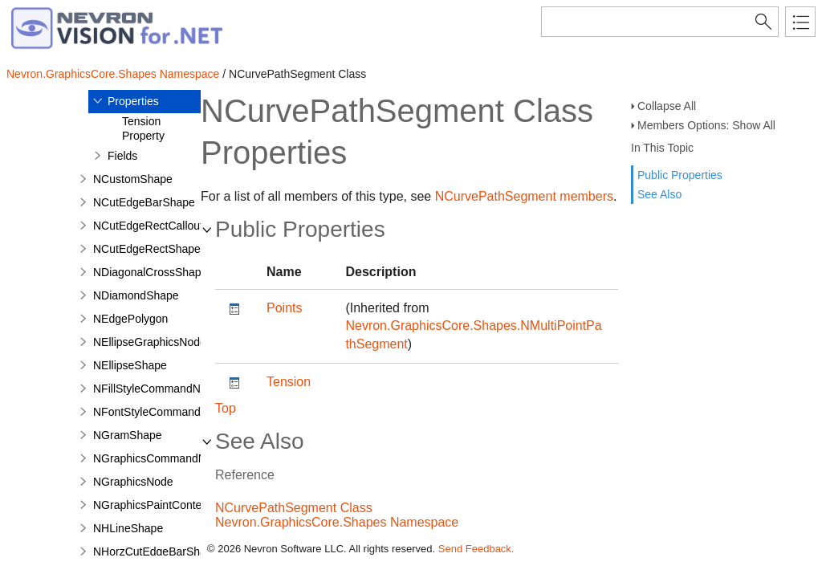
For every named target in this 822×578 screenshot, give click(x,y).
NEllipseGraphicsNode (149, 342)
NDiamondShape (136, 295)
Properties (133, 101)
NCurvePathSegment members (524, 196)
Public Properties (679, 175)
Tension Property (143, 128)
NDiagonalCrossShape (150, 272)
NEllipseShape (130, 365)
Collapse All (666, 106)
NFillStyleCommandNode (156, 388)
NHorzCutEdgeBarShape (155, 551)
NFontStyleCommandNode (160, 411)
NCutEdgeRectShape (147, 248)
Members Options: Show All (706, 125)
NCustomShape (133, 179)
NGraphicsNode (133, 481)
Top (225, 408)
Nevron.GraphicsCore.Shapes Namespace (112, 73)
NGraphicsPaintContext (151, 505)
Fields (122, 155)
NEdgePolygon (130, 318)
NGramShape (127, 435)
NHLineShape (128, 528)
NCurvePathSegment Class (293, 508)
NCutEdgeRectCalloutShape (164, 225)
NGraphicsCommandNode (159, 458)
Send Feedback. (476, 549)
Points (284, 308)
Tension (289, 382)
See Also (659, 194)
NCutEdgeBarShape (144, 202)
